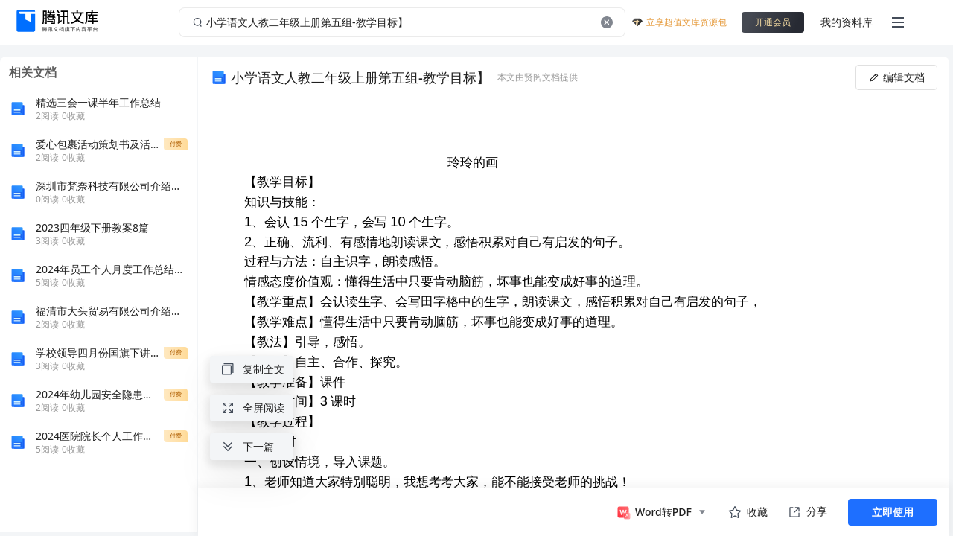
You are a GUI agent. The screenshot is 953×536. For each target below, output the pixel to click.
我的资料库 (846, 22)
